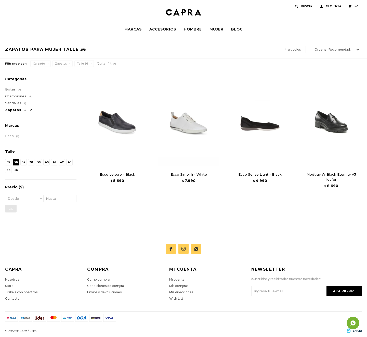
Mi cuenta (177, 279)
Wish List (176, 298)
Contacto (12, 298)
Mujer (216, 29)
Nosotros (12, 279)
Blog (237, 29)
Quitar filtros (106, 63)
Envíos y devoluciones (104, 292)
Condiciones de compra (105, 286)
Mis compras (178, 286)
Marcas (133, 29)
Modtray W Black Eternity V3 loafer (331, 176)
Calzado (39, 63)
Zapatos (61, 63)
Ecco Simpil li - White (189, 174)
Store (9, 286)
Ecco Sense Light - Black (260, 174)
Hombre (193, 29)
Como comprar (99, 279)
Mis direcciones (181, 292)
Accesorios (162, 29)
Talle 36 (82, 63)
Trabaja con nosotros (21, 292)
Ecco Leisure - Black (117, 174)
